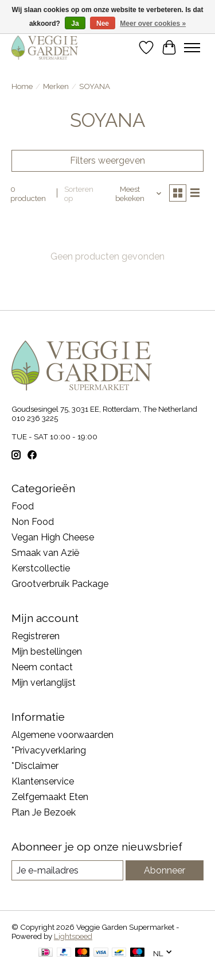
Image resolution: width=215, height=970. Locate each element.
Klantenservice (42, 781)
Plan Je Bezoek (43, 812)
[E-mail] (67, 870)
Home (22, 86)
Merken (56, 86)
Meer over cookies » (153, 24)
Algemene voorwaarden (62, 734)
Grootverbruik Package (59, 583)
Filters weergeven (107, 160)
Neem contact (42, 667)
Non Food (32, 521)
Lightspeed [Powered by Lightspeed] (73, 936)
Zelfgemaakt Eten (49, 796)
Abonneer (164, 870)
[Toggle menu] (192, 47)
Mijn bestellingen (46, 651)
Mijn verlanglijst (43, 682)
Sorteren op (78, 193)
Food (22, 506)
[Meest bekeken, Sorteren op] (134, 193)
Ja (75, 24)
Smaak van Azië (45, 552)
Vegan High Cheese (52, 537)
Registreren (35, 636)
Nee (102, 24)
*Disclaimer (34, 765)
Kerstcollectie (40, 568)
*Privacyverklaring (48, 750)
